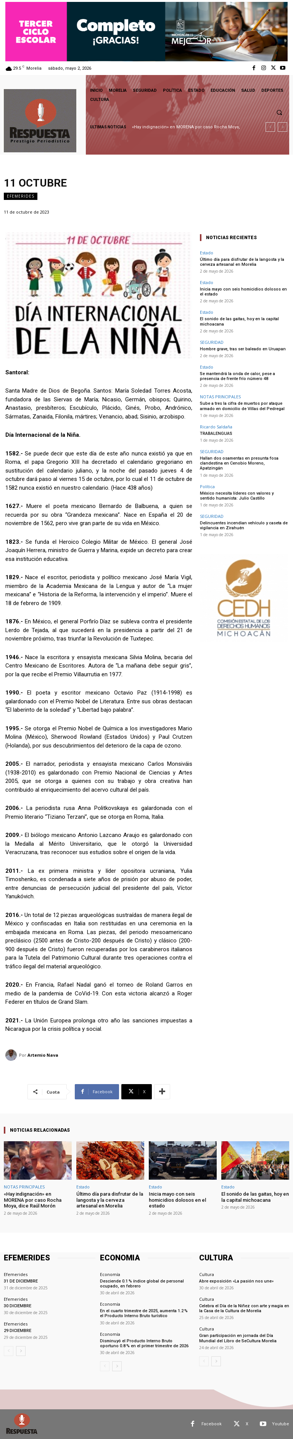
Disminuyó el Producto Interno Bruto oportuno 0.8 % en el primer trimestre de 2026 (144, 1343)
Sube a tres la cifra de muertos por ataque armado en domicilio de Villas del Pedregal (242, 406)
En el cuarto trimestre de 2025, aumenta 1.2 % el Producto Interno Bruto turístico (144, 1313)
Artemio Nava (42, 1055)
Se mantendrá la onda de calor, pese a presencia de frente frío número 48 (237, 376)
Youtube (280, 1423)
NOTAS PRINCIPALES (220, 396)
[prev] (270, 127)
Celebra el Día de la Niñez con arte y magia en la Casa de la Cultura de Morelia (244, 1308)
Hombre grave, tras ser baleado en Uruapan (243, 349)
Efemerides (20, 196)
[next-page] (21, 1351)
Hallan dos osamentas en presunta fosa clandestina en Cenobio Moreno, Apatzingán (239, 463)
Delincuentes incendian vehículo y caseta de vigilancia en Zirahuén (244, 525)
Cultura (206, 1274)
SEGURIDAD (212, 342)
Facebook (211, 1423)
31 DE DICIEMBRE (21, 1281)
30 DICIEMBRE (17, 1305)
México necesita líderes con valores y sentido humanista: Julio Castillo (237, 496)
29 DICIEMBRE (17, 1330)
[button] (279, 112)
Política (207, 486)
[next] (282, 127)
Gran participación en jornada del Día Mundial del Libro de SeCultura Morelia (238, 1338)
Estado (206, 253)
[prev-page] (8, 1351)
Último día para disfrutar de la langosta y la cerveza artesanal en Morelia (242, 262)
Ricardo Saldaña (216, 427)
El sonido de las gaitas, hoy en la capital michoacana (255, 1197)
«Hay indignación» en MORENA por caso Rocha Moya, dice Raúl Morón (32, 1200)
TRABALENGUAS (216, 433)
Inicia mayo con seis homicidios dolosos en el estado (177, 1200)
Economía (110, 1274)
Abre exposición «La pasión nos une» (236, 1281)
